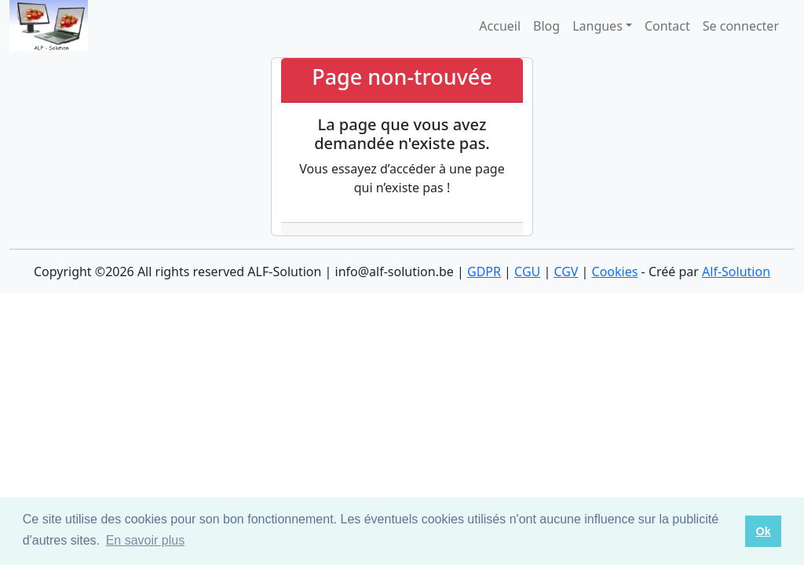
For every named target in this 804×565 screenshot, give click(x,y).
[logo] (48, 25)
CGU (527, 271)
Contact (667, 26)
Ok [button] (762, 531)
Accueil (500, 26)
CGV (566, 271)
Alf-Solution (736, 271)
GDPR (484, 271)
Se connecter (741, 26)
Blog (546, 26)
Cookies (615, 271)
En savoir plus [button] (145, 540)
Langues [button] (597, 26)
